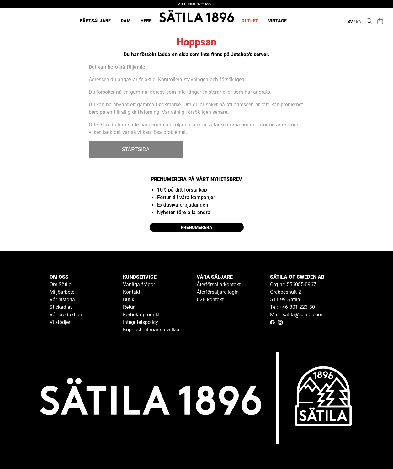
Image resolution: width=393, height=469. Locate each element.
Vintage (277, 20)
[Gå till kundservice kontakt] (373, 449)
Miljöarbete (62, 292)
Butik (128, 300)
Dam (125, 20)
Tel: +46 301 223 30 (292, 307)
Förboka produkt (141, 315)
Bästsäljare (95, 20)
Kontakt (131, 292)
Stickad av (61, 307)
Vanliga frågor (139, 284)
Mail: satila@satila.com (296, 315)
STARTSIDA (135, 149)
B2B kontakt (210, 300)
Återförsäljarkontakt (219, 284)
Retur (129, 307)
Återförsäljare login (218, 292)
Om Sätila (61, 284)
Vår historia (62, 300)
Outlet (250, 20)
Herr (146, 20)
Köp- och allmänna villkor (151, 330)
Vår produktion (66, 315)
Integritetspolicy (140, 322)
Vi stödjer (60, 322)
